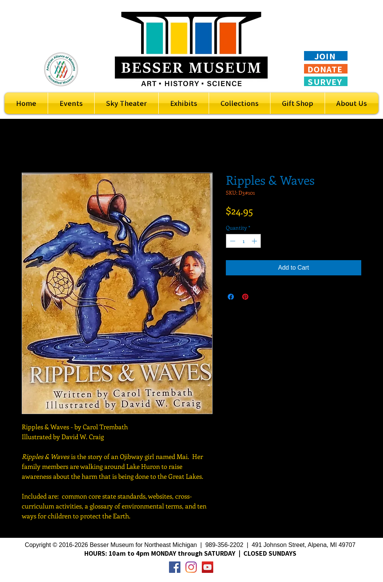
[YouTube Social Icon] (207, 567)
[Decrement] (232, 241)
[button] (184, 103)
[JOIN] (326, 56)
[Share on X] (259, 296)
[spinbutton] (243, 241)
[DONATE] (326, 69)
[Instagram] (191, 567)
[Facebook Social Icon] (174, 567)
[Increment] (255, 241)
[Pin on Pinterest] (245, 296)
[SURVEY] (326, 81)
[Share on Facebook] (230, 296)
